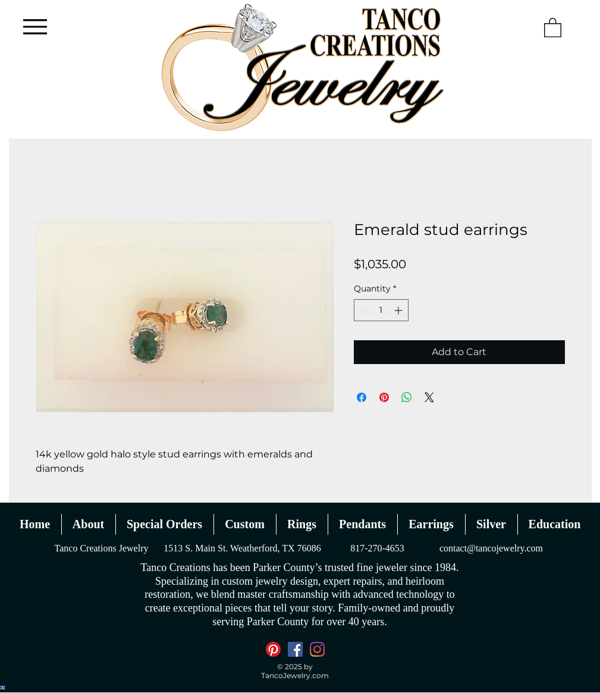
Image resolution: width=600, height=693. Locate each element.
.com (319, 675)
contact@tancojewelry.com (491, 548)
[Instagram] (317, 649)
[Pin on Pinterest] (384, 397)
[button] (552, 27)
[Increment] (399, 310)
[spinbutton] (381, 310)
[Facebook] (295, 649)
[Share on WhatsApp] (407, 397)
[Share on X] (429, 397)
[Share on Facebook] (361, 397)
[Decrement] (363, 310)
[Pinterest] (273, 649)
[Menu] (35, 26)
